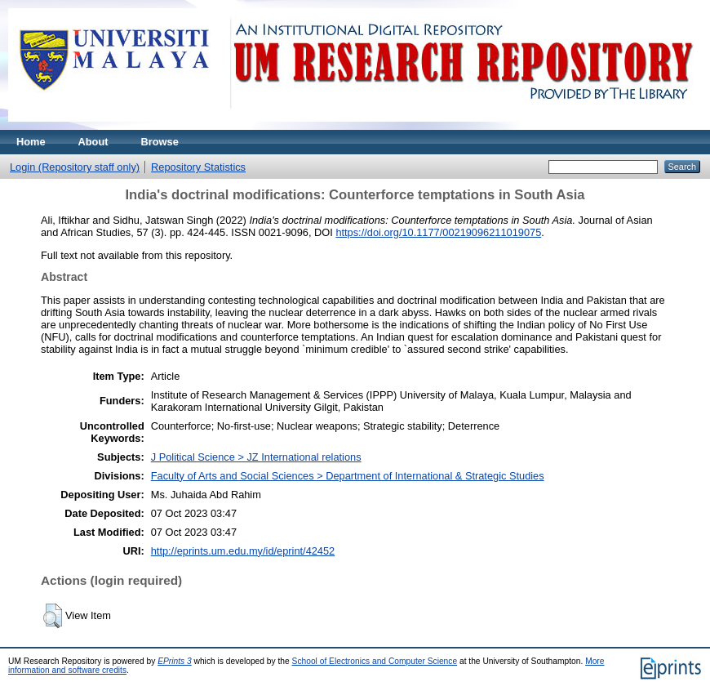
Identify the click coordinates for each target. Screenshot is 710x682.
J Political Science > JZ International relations (256, 457)
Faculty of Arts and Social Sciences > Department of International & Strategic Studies (347, 476)
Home (31, 142)
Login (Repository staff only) (75, 167)
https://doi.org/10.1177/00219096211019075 (438, 232)
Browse (160, 142)
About (93, 142)
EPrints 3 (175, 661)
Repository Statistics (198, 167)
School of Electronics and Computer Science (375, 661)
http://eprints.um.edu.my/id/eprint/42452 (243, 551)
